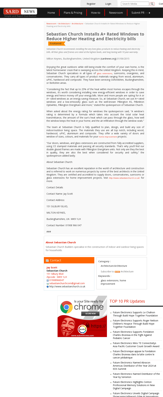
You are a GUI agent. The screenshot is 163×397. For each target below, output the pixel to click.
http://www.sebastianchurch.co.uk (67, 286)
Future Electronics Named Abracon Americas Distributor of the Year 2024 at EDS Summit (134, 365)
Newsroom (116, 12)
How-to (95, 12)
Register (91, 3)
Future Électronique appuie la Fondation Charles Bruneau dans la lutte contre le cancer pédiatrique (134, 354)
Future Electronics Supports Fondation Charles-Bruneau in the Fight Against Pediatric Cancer (133, 335)
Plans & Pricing (73, 12)
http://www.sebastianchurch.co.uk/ (124, 178)
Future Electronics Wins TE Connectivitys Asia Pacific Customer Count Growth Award (136, 344)
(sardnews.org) (108, 58)
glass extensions (104, 73)
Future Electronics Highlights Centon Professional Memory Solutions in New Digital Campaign (134, 385)
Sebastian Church (57, 270)
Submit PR (138, 12)
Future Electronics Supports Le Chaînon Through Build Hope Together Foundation (135, 314)
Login (108, 3)
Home (51, 12)
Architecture (64, 23)
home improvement (108, 136)
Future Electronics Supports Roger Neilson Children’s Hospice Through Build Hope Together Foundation (135, 323)
